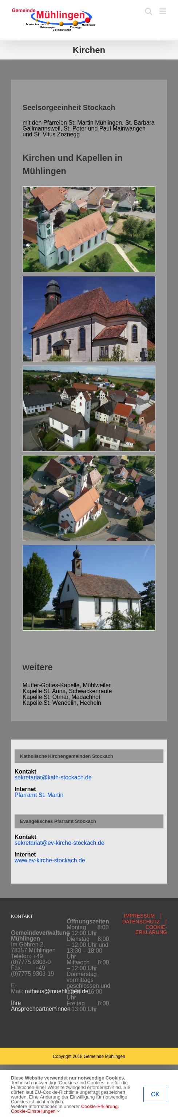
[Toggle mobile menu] (163, 11)
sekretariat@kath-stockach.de (53, 777)
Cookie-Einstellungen (35, 1111)
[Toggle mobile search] (148, 11)
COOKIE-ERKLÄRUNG (151, 930)
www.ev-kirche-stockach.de (50, 860)
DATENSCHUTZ (141, 921)
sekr (20, 843)
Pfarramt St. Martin (39, 795)
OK (155, 1094)
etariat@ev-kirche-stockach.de (64, 843)
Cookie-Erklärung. (100, 1106)
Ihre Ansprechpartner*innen (41, 1006)
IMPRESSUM (139, 915)
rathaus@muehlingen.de (56, 991)
